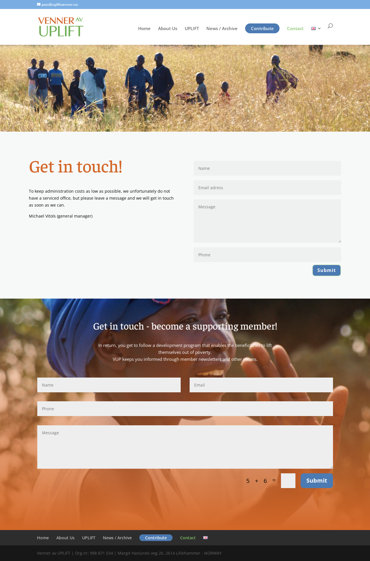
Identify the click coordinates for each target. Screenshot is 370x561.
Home (144, 28)
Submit (326, 270)
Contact (295, 28)
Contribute (262, 28)
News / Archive (222, 28)
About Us (167, 28)
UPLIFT (192, 28)
